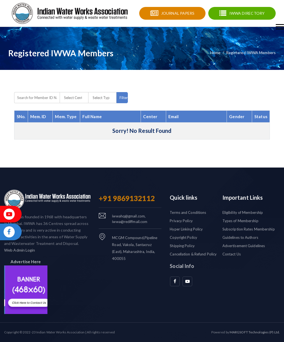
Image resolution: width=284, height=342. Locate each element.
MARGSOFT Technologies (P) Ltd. (255, 332)
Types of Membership (240, 221)
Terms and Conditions (188, 212)
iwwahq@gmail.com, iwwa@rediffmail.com (129, 219)
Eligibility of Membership (242, 212)
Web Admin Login (19, 250)
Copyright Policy (183, 237)
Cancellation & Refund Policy (193, 254)
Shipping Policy (182, 246)
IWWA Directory (247, 13)
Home (215, 52)
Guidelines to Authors (240, 237)
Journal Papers (177, 13)
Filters (124, 97)
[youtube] (187, 281)
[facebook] (175, 281)
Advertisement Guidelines (243, 246)
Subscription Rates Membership (248, 229)
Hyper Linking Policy (186, 229)
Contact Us (231, 254)
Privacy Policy (181, 221)
